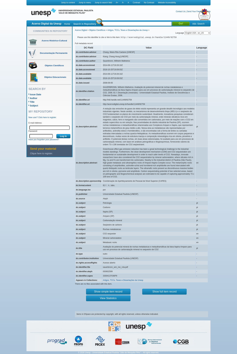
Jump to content (68, 2)
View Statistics (108, 298)
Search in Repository (84, 24)
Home (67, 24)
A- (123, 2)
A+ (117, 2)
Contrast (136, 2)
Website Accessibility (167, 2)
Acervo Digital (81, 30)
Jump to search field (103, 2)
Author (33, 98)
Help (208, 11)
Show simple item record (108, 291)
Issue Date (35, 94)
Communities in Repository (50, 31)
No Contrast (149, 2)
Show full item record (164, 291)
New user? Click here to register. (43, 117)
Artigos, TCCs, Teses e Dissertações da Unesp (127, 30)
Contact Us (180, 11)
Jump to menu (85, 2)
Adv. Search (198, 23)
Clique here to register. (41, 153)
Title (32, 102)
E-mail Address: (35, 123)
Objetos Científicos (97, 30)
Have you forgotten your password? (44, 139)
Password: (33, 131)
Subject (34, 105)
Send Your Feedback (196, 11)
